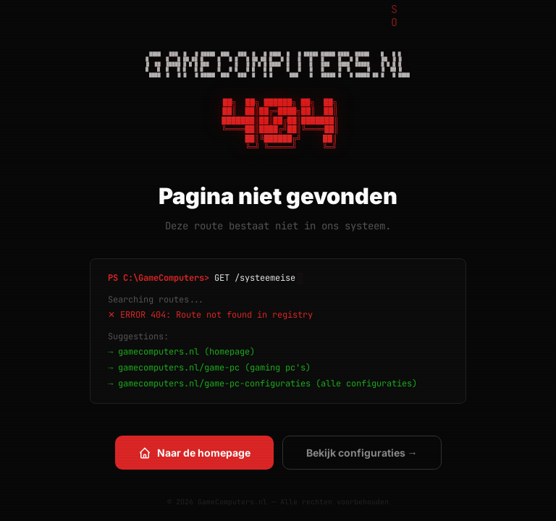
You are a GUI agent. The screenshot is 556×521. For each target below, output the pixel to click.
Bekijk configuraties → (362, 452)
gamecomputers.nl (158, 351)
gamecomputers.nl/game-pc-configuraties (214, 383)
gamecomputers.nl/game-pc (179, 367)
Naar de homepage (194, 452)
